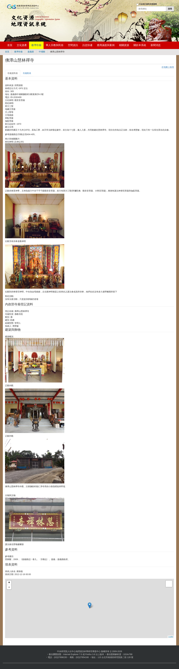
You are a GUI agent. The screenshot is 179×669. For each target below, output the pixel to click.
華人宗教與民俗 (54, 45)
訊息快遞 (87, 45)
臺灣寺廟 (36, 45)
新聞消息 (156, 45)
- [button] (9, 587)
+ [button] (9, 583)
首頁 (9, 45)
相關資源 (124, 45)
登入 (132, 13)
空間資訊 (73, 45)
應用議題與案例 (106, 45)
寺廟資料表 (12, 73)
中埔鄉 (42, 51)
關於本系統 (140, 45)
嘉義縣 (31, 51)
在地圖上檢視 (168, 67)
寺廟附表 (27, 73)
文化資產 (22, 45)
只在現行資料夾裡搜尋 (148, 4)
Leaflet (170, 637)
